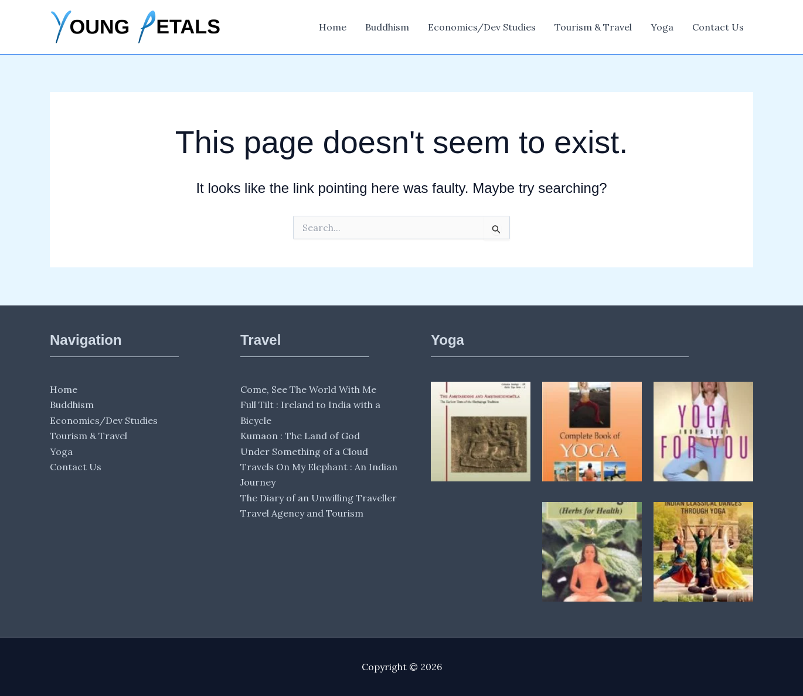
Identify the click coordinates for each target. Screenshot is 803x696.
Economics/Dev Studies (482, 27)
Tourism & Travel (593, 27)
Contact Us (718, 27)
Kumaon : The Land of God (300, 436)
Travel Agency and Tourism (301, 513)
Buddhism (387, 27)
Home (332, 27)
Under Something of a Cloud (304, 451)
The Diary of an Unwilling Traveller (318, 498)
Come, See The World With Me (308, 389)
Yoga (662, 27)
